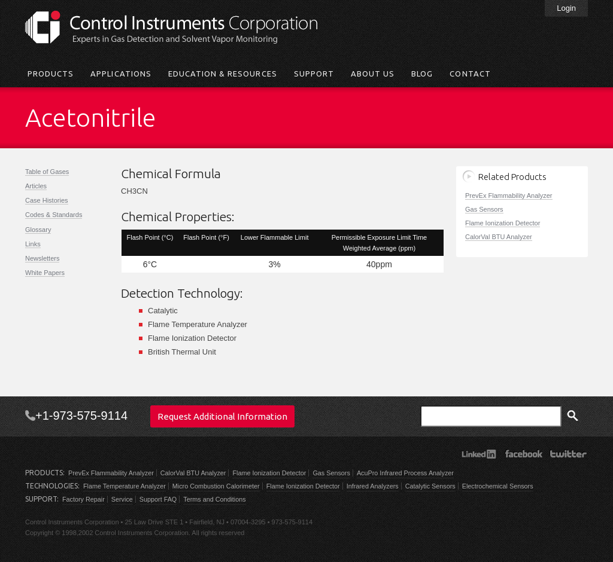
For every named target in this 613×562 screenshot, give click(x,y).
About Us (372, 73)
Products (51, 73)
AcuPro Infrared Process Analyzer (405, 473)
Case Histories (46, 200)
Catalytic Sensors (430, 486)
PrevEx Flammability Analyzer (509, 195)
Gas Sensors (484, 209)
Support (314, 73)
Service (122, 499)
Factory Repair (83, 499)
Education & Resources (222, 73)
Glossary (38, 229)
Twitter (568, 453)
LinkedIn (478, 453)
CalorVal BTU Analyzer (498, 236)
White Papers (45, 272)
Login (566, 8)
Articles (36, 186)
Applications (120, 73)
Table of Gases (47, 171)
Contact (470, 73)
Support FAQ (158, 499)
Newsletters (42, 258)
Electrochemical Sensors (497, 486)
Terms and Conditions (214, 499)
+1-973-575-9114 (81, 415)
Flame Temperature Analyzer (124, 486)
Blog (422, 73)
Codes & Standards (53, 214)
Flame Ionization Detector (502, 223)
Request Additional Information (222, 416)
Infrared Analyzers (373, 486)
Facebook (523, 453)
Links (33, 244)
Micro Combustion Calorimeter (216, 486)
